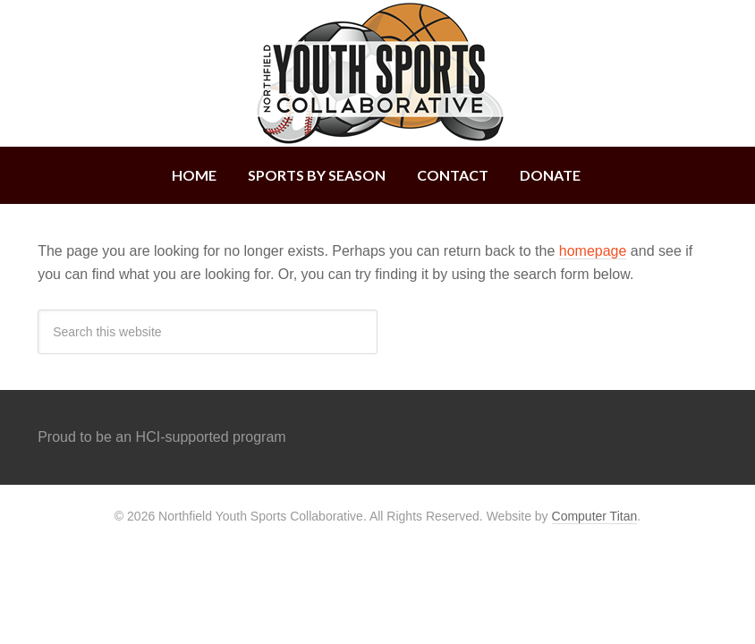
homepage (593, 250)
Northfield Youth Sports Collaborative (377, 73)
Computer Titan (595, 516)
